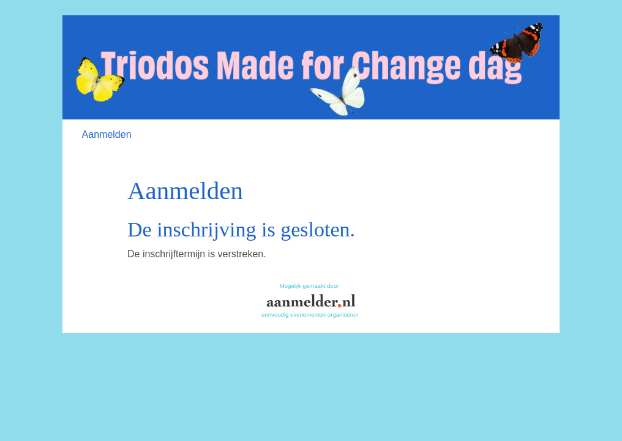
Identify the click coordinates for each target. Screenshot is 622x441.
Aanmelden (107, 134)
